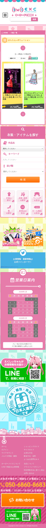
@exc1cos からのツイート (9, 267)
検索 (34, 19)
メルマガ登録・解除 (9, 456)
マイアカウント (7, 453)
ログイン (4, 450)
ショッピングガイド (31, 446)
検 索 (23, 179)
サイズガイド (29, 450)
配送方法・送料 (30, 456)
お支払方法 (28, 453)
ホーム (4, 446)
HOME (4, 33)
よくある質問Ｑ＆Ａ (31, 459)
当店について (29, 464)
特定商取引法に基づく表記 (34, 470)
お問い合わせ (29, 473)
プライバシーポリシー (32, 467)
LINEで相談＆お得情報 (10, 467)
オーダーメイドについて (10, 464)
